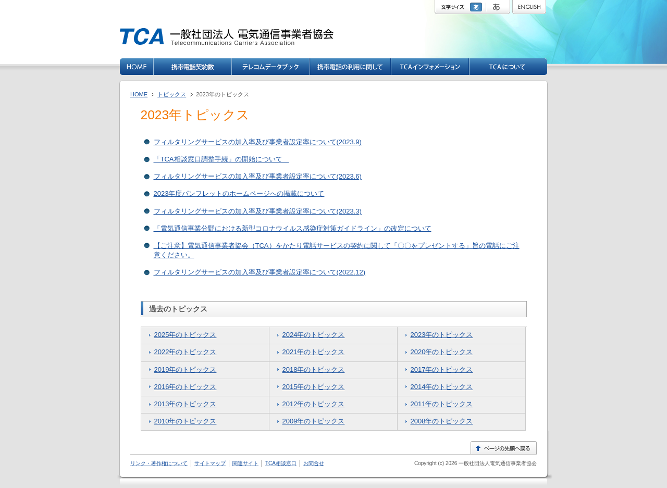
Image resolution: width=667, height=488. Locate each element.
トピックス (171, 94)
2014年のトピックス (442, 387)
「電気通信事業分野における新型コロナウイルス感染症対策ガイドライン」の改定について (292, 228)
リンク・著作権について (159, 463)
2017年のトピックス (442, 369)
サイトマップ (210, 463)
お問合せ (313, 463)
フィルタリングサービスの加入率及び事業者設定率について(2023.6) (258, 176)
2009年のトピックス (313, 421)
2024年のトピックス (313, 335)
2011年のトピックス (442, 404)
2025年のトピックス (185, 335)
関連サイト (245, 463)
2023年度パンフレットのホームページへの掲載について (239, 193)
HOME (138, 94)
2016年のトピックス (185, 387)
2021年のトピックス (313, 352)
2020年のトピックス (442, 352)
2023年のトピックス (442, 335)
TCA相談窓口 (281, 463)
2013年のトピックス (185, 404)
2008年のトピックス (442, 421)
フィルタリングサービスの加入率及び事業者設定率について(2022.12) (260, 272)
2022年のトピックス (185, 352)
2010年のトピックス (185, 421)
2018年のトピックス (313, 369)
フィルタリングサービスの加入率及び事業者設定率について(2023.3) (258, 211)
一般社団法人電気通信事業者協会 (497, 463)
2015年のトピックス (313, 387)
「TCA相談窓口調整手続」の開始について (221, 159)
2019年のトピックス (185, 369)
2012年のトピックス (313, 404)
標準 (477, 7)
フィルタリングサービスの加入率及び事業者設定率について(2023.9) (258, 142)
